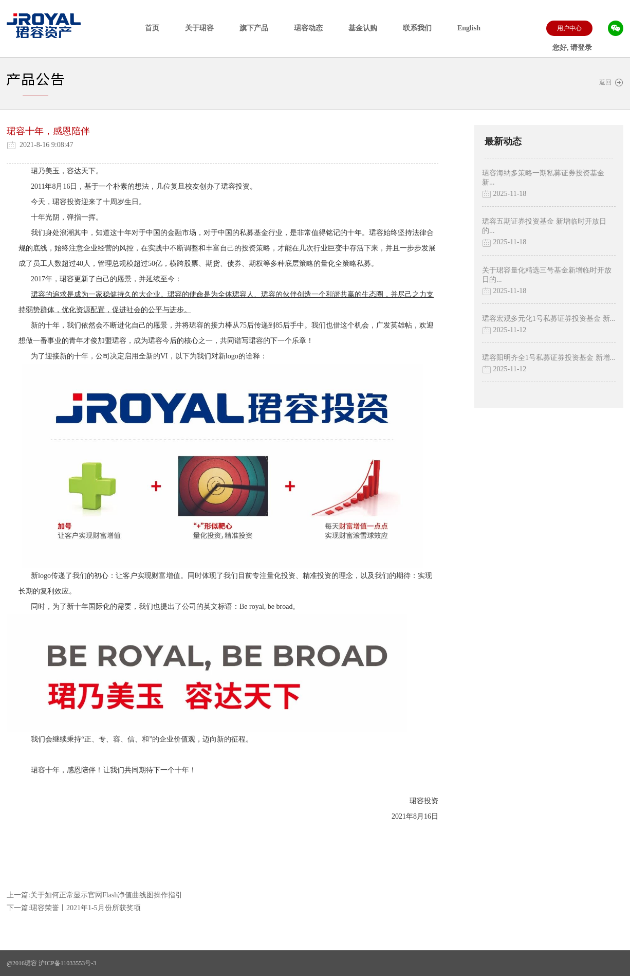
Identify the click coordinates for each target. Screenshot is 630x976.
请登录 (581, 47)
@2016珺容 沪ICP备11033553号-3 (51, 963)
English (468, 28)
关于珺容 (199, 28)
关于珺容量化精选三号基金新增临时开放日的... (547, 274)
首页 (152, 28)
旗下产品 (253, 28)
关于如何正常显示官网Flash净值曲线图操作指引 (106, 895)
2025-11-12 (504, 330)
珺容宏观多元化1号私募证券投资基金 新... (548, 318)
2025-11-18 (504, 194)
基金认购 (362, 28)
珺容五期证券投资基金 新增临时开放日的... (544, 226)
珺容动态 (308, 28)
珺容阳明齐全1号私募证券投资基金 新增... (548, 358)
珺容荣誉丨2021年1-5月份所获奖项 (85, 908)
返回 (611, 82)
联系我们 (417, 28)
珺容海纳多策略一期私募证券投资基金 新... (543, 177)
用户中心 (569, 28)
